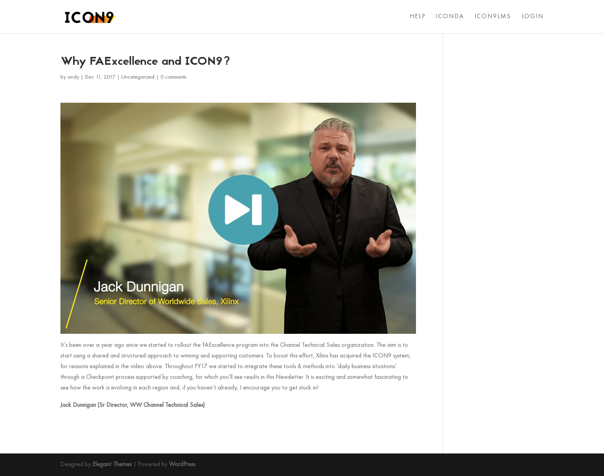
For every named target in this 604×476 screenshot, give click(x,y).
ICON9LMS (492, 17)
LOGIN (532, 17)
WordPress (182, 464)
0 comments (173, 77)
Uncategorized (137, 77)
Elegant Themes (112, 464)
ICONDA (450, 17)
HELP (417, 17)
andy (73, 77)
